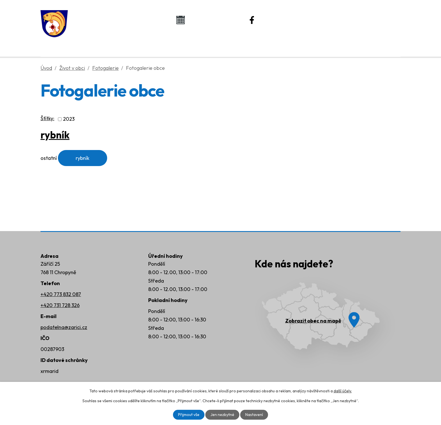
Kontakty (347, 42)
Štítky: (47, 118)
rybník (54, 135)
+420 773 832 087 (60, 294)
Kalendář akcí (210, 19)
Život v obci (214, 42)
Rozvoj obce (282, 42)
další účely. (343, 390)
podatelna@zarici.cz (63, 327)
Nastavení (254, 414)
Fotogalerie (105, 68)
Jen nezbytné (222, 414)
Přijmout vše (188, 414)
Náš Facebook (283, 19)
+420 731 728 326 (60, 305)
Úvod (87, 42)
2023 (69, 119)
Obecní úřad (146, 42)
